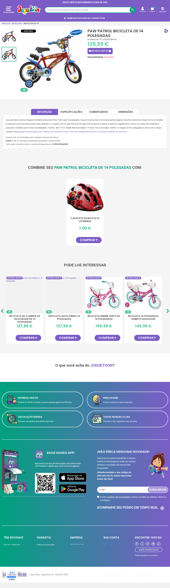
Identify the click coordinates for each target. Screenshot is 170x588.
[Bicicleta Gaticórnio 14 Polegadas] (65, 295)
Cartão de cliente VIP (78, 549)
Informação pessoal (111, 545)
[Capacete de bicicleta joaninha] (85, 197)
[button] (166, 31)
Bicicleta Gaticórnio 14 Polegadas (65, 318)
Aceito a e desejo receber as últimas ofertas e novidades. (133, 499)
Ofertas (73, 554)
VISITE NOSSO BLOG (149, 549)
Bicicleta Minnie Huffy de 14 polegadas (105, 318)
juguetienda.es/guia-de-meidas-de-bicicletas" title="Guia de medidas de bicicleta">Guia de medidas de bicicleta (73, 131)
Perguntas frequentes (12, 554)
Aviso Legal (41, 554)
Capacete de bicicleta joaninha (85, 220)
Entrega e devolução (12, 545)
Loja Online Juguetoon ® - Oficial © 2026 (48, 580)
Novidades (74, 559)
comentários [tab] (98, 111)
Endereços (107, 554)
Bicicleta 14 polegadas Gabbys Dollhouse (144, 318)
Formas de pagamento (13, 549)
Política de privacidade (46, 545)
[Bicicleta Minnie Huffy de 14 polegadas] (105, 295)
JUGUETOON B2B (77, 545)
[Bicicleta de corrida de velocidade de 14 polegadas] (25, 295)
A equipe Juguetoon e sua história (50, 549)
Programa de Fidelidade (112, 559)
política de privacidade (119, 497)
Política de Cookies (44, 559)
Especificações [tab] (71, 111)
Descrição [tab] (44, 111)
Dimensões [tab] (125, 111)
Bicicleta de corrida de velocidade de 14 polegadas (26, 319)
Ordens (106, 549)
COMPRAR (89, 240)
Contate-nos (9, 559)
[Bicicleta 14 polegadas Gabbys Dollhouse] (144, 295)
